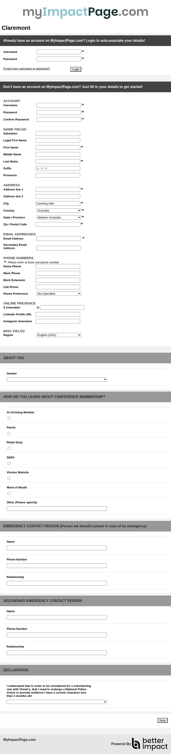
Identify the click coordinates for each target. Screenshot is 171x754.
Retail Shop (15, 442)
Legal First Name (15, 140)
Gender (12, 373)
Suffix (7, 168)
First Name (10, 147)
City (6, 203)
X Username (11, 307)
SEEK (10, 457)
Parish (11, 427)
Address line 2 (13, 196)
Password (10, 59)
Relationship (15, 577)
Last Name (10, 161)
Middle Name (12, 154)
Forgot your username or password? (26, 68)
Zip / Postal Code (15, 224)
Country (8, 210)
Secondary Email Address (15, 246)
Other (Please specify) (22, 502)
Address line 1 (13, 189)
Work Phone (11, 273)
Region (8, 335)
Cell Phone (10, 287)
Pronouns (10, 175)
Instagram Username (17, 321)
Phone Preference (15, 293)
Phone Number (17, 559)
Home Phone (12, 266)
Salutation (10, 133)
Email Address (13, 238)
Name (10, 541)
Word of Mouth (17, 487)
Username (10, 52)
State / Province (14, 217)
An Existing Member (21, 412)
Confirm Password (16, 119)
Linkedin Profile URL (17, 314)
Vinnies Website (18, 472)
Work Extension (14, 280)
